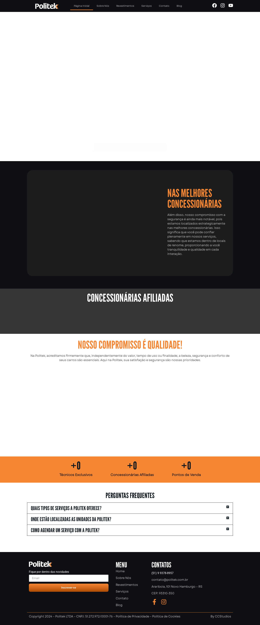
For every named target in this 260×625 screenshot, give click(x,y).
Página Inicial (81, 6)
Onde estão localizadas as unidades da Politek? (71, 519)
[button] (130, 508)
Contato (164, 6)
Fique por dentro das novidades (49, 572)
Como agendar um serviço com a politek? (65, 530)
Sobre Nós (103, 6)
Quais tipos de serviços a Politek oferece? (66, 508)
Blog (179, 6)
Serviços (146, 6)
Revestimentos (125, 6)
